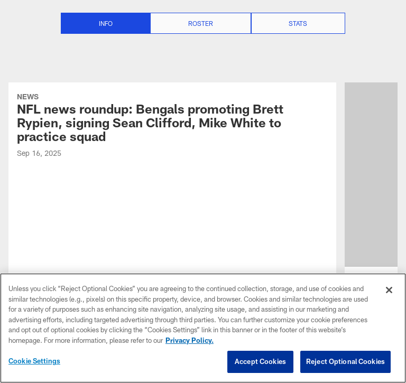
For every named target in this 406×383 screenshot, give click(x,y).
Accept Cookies (260, 361)
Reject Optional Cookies (345, 361)
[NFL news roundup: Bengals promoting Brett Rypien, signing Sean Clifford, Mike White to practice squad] (172, 126)
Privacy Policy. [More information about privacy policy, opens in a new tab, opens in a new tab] (189, 340)
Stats (298, 23)
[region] (203, 328)
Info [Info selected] (106, 23)
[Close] (389, 290)
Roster (200, 23)
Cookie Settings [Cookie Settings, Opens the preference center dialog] (34, 361)
